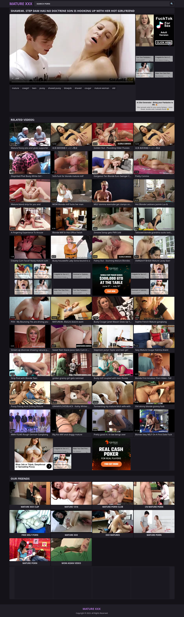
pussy (42, 88)
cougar (88, 88)
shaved (78, 88)
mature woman (101, 88)
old (113, 88)
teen (34, 88)
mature (15, 88)
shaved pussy (54, 88)
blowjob (68, 88)
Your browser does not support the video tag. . (72, 49)
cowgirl (25, 88)
